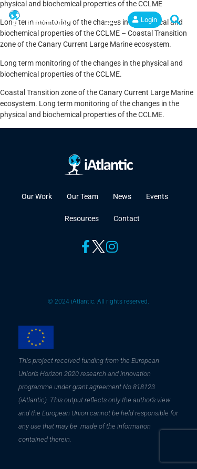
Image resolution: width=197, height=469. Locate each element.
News (122, 196)
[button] (111, 20)
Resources (82, 218)
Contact (126, 218)
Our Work (37, 196)
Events (157, 196)
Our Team (82, 196)
